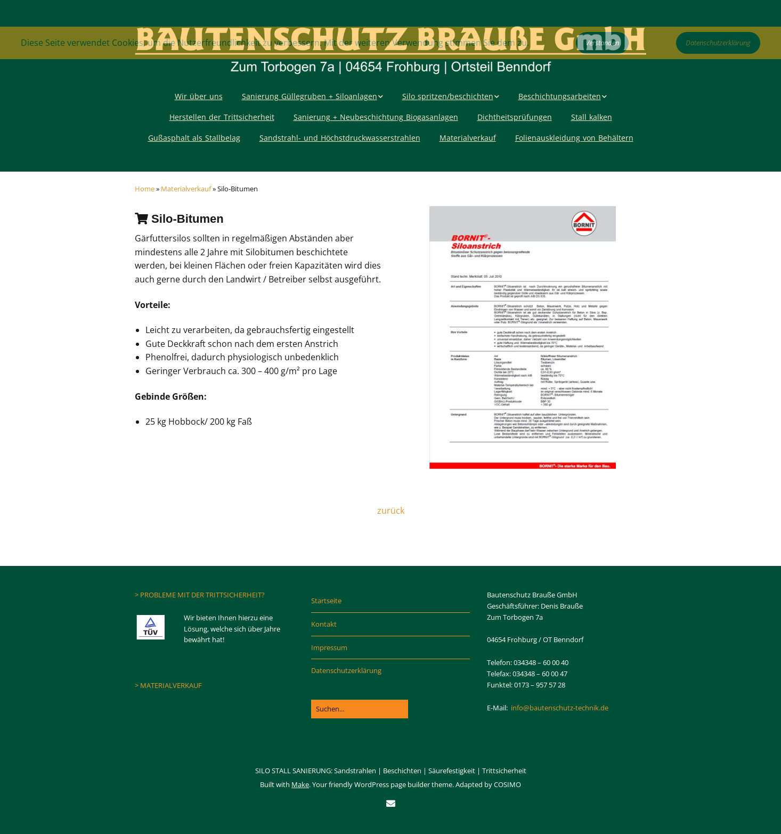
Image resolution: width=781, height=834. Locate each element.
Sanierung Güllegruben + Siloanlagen (309, 96)
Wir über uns (199, 96)
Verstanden (602, 42)
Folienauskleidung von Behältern (574, 138)
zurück (390, 510)
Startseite (326, 600)
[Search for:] (359, 709)
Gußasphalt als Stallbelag (194, 138)
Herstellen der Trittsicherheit (221, 117)
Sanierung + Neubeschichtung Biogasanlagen (376, 117)
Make (300, 784)
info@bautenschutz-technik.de (559, 707)
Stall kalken (591, 117)
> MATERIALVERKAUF (168, 685)
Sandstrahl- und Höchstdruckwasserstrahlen (339, 138)
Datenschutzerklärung (346, 670)
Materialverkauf (468, 138)
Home (144, 188)
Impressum (329, 647)
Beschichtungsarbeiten (559, 96)
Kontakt (324, 624)
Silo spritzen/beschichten (447, 96)
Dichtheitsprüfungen (514, 117)
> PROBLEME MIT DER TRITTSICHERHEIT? (200, 595)
